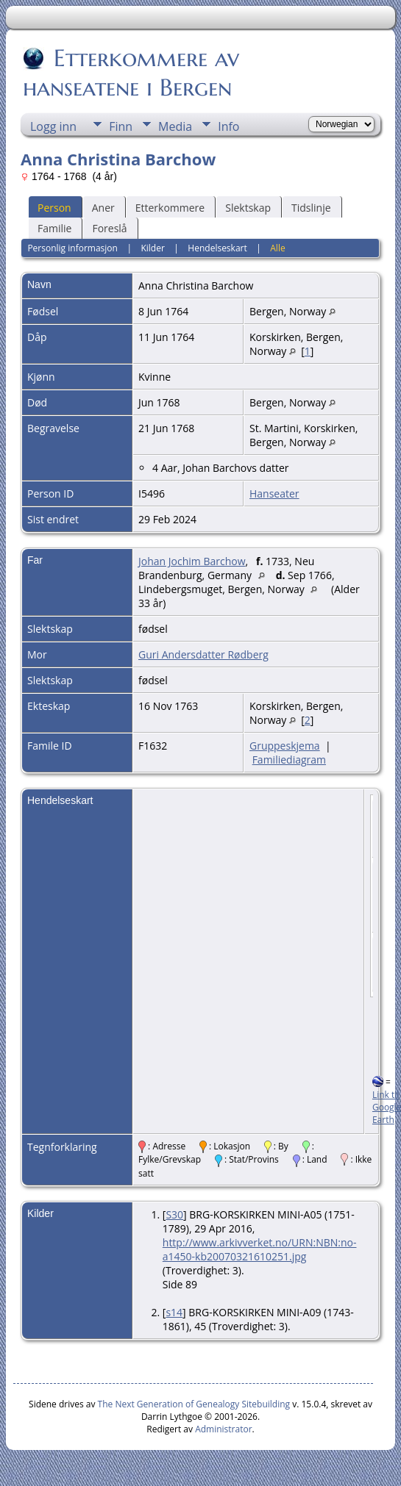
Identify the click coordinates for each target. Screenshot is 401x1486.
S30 (174, 1214)
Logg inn (53, 126)
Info (228, 126)
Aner (103, 208)
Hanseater (274, 493)
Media (175, 126)
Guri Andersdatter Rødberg (203, 654)
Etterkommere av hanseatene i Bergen (131, 72)
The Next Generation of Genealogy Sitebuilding (194, 1404)
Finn (120, 126)
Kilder (152, 248)
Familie (54, 228)
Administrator (223, 1429)
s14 (174, 1312)
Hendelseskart (217, 248)
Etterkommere (170, 208)
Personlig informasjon (72, 248)
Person (54, 208)
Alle (277, 248)
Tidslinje (311, 208)
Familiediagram (289, 760)
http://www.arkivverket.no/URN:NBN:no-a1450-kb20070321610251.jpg (260, 1249)
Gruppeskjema (284, 746)
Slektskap (248, 208)
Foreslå (109, 228)
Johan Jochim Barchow (191, 561)
